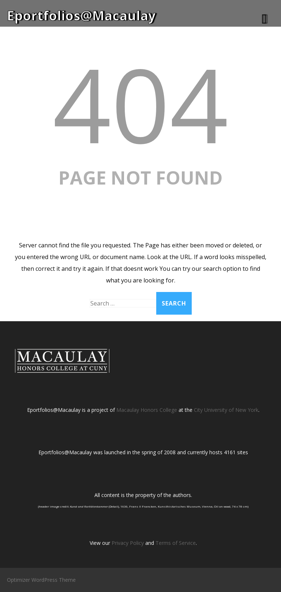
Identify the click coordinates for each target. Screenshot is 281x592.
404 (140, 103)
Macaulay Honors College (146, 409)
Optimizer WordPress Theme (41, 579)
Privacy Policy (128, 542)
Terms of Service (176, 542)
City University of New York (226, 409)
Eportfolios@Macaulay (81, 15)
